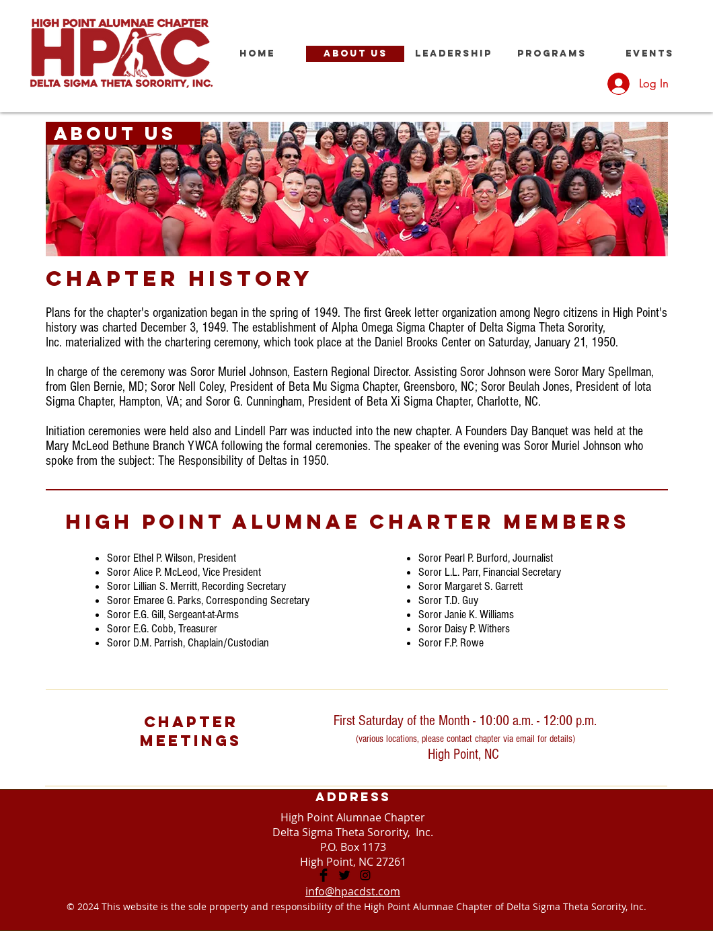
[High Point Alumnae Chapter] (323, 875)
